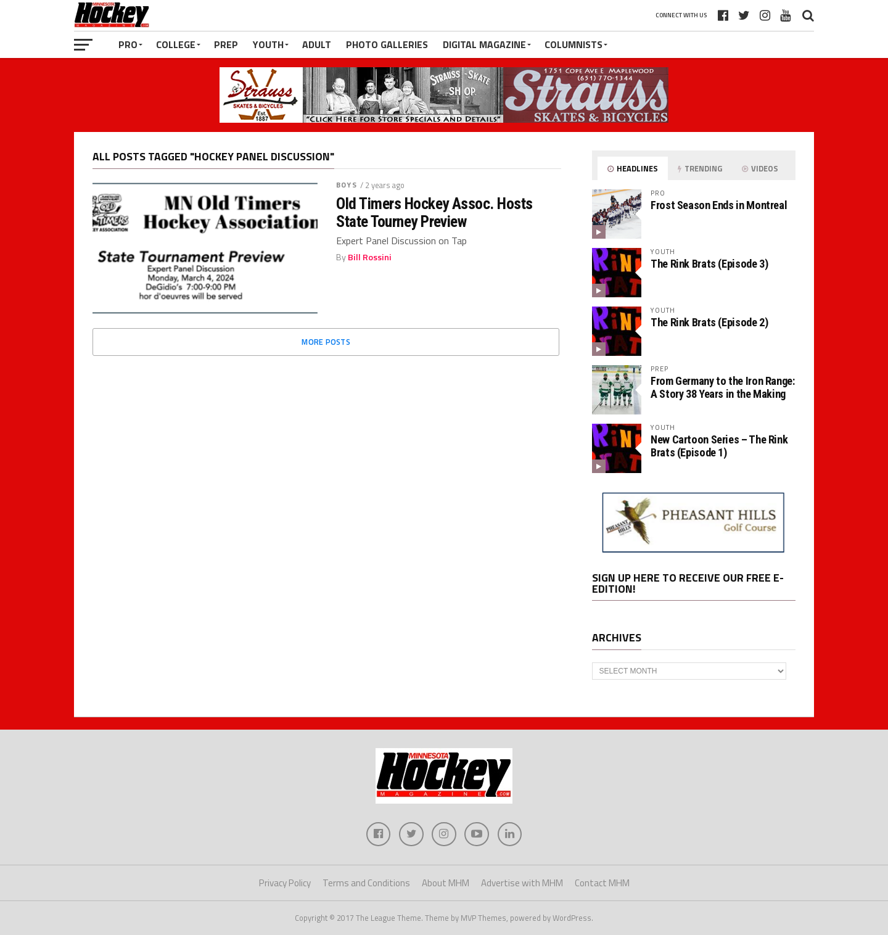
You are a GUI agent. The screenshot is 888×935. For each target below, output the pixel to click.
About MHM (445, 883)
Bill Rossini (370, 257)
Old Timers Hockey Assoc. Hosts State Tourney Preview (434, 212)
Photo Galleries (387, 44)
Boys (346, 185)
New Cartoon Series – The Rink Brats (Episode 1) (719, 445)
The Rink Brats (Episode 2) (709, 322)
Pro (128, 44)
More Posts (326, 342)
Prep (226, 44)
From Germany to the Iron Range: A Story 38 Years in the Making (723, 387)
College (175, 44)
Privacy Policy (285, 883)
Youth (268, 44)
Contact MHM (602, 883)
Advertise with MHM (522, 883)
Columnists (573, 44)
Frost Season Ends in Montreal (719, 205)
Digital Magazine (484, 44)
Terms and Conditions (366, 883)
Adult (316, 44)
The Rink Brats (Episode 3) (709, 263)
